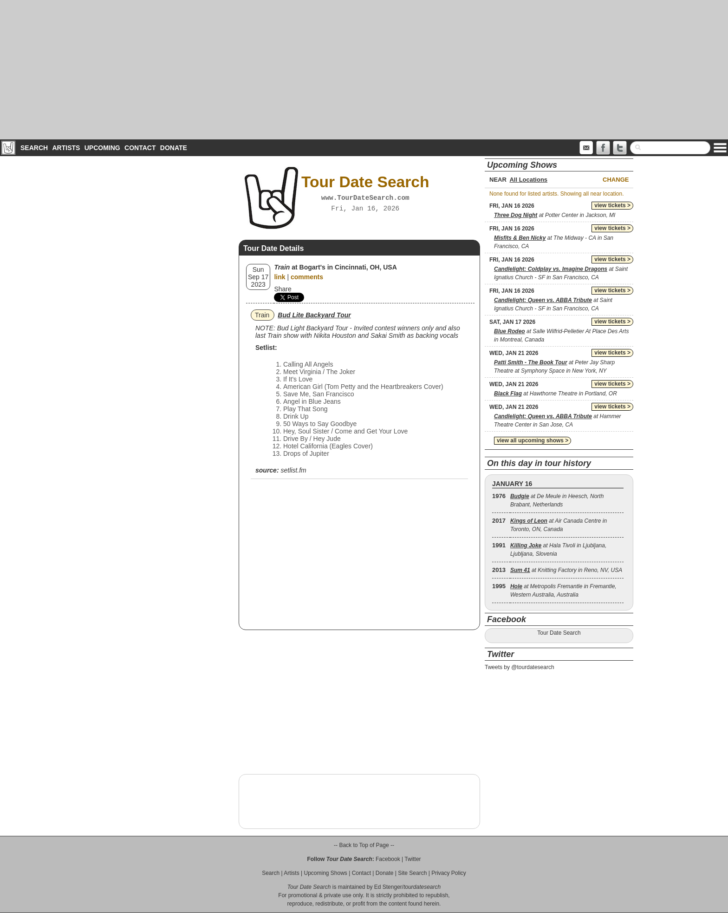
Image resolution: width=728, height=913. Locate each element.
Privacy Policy (448, 873)
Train (262, 315)
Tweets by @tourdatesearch (519, 667)
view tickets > (612, 205)
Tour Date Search (558, 633)
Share (282, 289)
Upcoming (102, 147)
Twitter (412, 859)
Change (616, 179)
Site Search (412, 873)
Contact (140, 147)
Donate (173, 147)
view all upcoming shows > (532, 440)
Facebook (388, 859)
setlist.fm (293, 470)
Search (34, 147)
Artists (66, 147)
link (279, 277)
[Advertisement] (364, 70)
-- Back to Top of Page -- (364, 845)
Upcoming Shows (325, 873)
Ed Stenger (388, 887)
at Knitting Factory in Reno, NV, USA (566, 570)
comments (307, 277)
